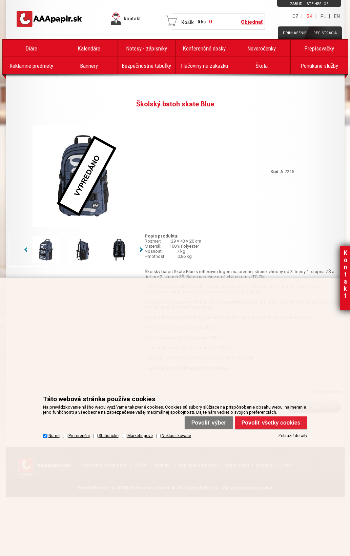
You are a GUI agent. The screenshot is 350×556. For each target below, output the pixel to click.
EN (337, 16)
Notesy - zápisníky (146, 48)
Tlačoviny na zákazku (204, 65)
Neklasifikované (176, 435)
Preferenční (79, 435)
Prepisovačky (319, 48)
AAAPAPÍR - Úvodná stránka (50, 19)
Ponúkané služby (319, 65)
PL (323, 16)
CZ (295, 16)
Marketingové (140, 435)
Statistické (109, 435)
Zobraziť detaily (292, 435)
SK (309, 16)
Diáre (31, 48)
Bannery (89, 65)
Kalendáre (89, 48)
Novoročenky (261, 48)
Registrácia (325, 33)
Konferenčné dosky (204, 48)
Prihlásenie (294, 33)
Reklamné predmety (31, 65)
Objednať (252, 22)
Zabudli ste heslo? (309, 4)
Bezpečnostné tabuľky (146, 65)
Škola (261, 65)
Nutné (54, 435)
